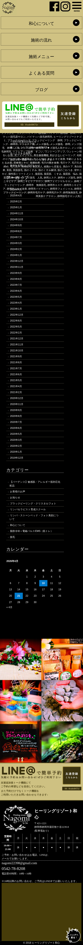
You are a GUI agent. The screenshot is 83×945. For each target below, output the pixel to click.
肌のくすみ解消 (47, 170)
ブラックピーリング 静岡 (47, 140)
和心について (41, 23)
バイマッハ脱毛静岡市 (39, 136)
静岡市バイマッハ (38, 188)
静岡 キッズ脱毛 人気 (28, 177)
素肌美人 (37, 166)
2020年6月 (16, 428)
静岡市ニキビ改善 (17, 188)
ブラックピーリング (19, 140)
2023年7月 (16, 285)
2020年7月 (16, 422)
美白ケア (68, 166)
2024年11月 (16, 213)
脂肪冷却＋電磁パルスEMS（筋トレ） (31, 531)
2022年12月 (16, 314)
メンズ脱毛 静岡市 (32, 147)
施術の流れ (41, 40)
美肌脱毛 (18, 170)
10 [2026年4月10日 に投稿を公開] (43, 583)
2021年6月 (16, 374)
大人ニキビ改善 (56, 159)
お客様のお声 (17, 491)
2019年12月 (16, 458)
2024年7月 (16, 237)
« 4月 (9, 607)
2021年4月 (16, 386)
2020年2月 (16, 446)
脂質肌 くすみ (53, 173)
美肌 (9, 170)
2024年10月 (16, 219)
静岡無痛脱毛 (70, 192)
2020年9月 (16, 410)
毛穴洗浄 (15, 166)
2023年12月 (16, 261)
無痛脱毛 (26, 166)
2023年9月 (16, 273)
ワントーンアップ (55, 151)
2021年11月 (16, 344)
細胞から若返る (52, 166)
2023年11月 (16, 267)
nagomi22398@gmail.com (19, 863)
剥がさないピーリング (62, 155)
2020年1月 (16, 452)
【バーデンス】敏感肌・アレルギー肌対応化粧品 (35, 484)
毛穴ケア (65, 162)
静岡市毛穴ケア (36, 192)
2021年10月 (16, 350)
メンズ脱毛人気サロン (57, 147)
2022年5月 (16, 326)
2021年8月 (16, 362)
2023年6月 (16, 291)
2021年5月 (16, 380)
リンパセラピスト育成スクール (28, 509)
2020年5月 (16, 434)
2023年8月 (16, 279)
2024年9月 (16, 225)
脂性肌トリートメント (21, 173)
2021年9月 (16, 356)
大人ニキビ (39, 159)
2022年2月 (16, 332)
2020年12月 (16, 398)
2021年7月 (16, 368)
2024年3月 (16, 243)
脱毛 (12, 537)
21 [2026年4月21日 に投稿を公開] (18, 596)
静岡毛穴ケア (54, 192)
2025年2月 (16, 201)
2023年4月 (16, 302)
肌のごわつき (65, 170)
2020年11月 (16, 404)
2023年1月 (16, 308)
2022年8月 (16, 320)
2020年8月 (16, 416)
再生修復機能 (41, 155)
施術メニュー (41, 56)
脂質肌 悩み (70, 173)
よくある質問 (41, 73)
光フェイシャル (23, 155)
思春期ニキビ (21, 162)
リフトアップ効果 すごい (28, 151)
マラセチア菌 (27, 144)
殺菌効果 (35, 162)
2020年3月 (16, 440)
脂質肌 (39, 173)
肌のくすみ (30, 170)
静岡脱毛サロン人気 (68, 196)
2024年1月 (16, 255)
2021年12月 (16, 338)
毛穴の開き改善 (50, 162)
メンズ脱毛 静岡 (60, 144)
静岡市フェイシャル (61, 188)
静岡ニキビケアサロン (30, 181)
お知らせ (15, 497)
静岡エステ (50, 177)
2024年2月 (16, 249)
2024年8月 (16, 231)
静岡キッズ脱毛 (66, 177)
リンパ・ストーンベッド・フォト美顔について (34, 517)
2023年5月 (16, 297)
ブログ (41, 89)
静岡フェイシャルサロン (59, 181)
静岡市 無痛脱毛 (36, 185)
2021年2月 (16, 392)
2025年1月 (16, 207)
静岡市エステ (55, 185)
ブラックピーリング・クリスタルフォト (33, 503)
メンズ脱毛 (42, 144)
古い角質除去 (24, 159)
